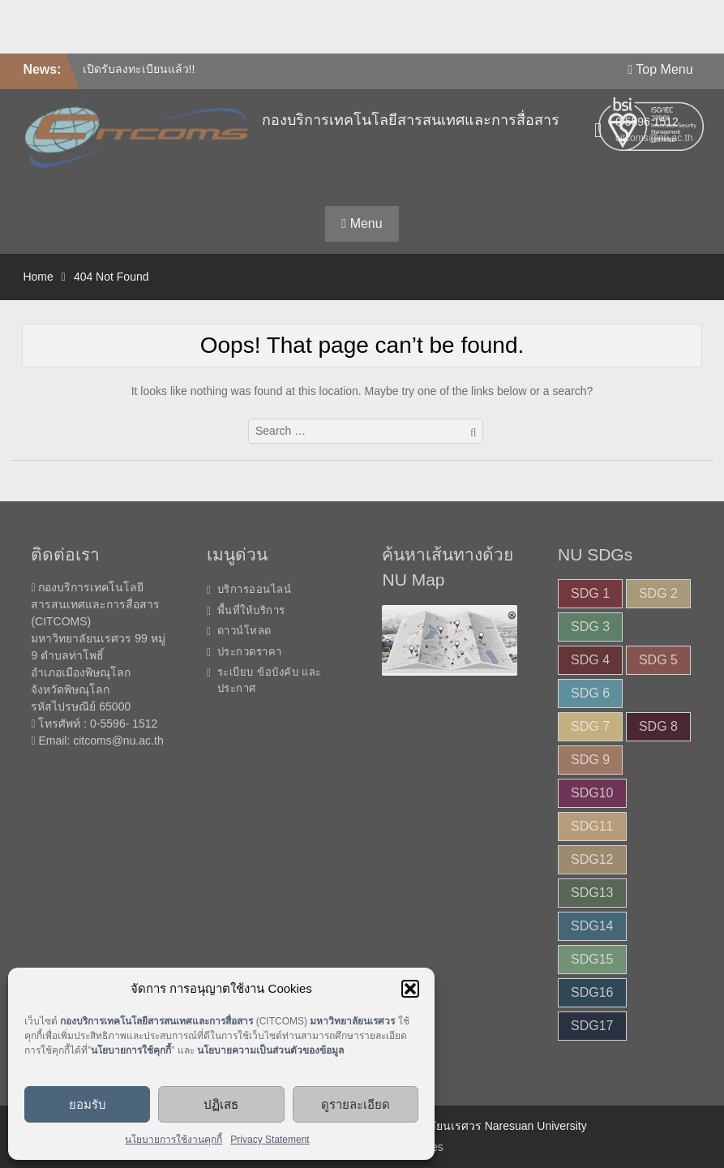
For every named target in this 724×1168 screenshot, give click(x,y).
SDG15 (592, 959)
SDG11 (592, 826)
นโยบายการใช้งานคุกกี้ (173, 1139)
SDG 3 (590, 626)
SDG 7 (590, 726)
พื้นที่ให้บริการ (251, 610)
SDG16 (592, 992)
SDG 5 (658, 660)
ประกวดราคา (249, 652)
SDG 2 (658, 593)
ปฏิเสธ (220, 1104)
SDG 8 (658, 726)
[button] (410, 989)
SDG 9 (590, 759)
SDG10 (592, 793)
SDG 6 (590, 693)
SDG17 (592, 1026)
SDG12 (592, 859)
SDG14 (592, 926)
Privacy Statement (269, 1139)
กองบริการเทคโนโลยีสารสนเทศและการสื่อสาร (410, 120)
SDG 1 (590, 593)
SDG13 (592, 893)
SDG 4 (590, 660)
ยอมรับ (87, 1104)
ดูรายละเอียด (355, 1104)
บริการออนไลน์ (254, 589)
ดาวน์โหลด (244, 631)
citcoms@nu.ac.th (118, 740)
